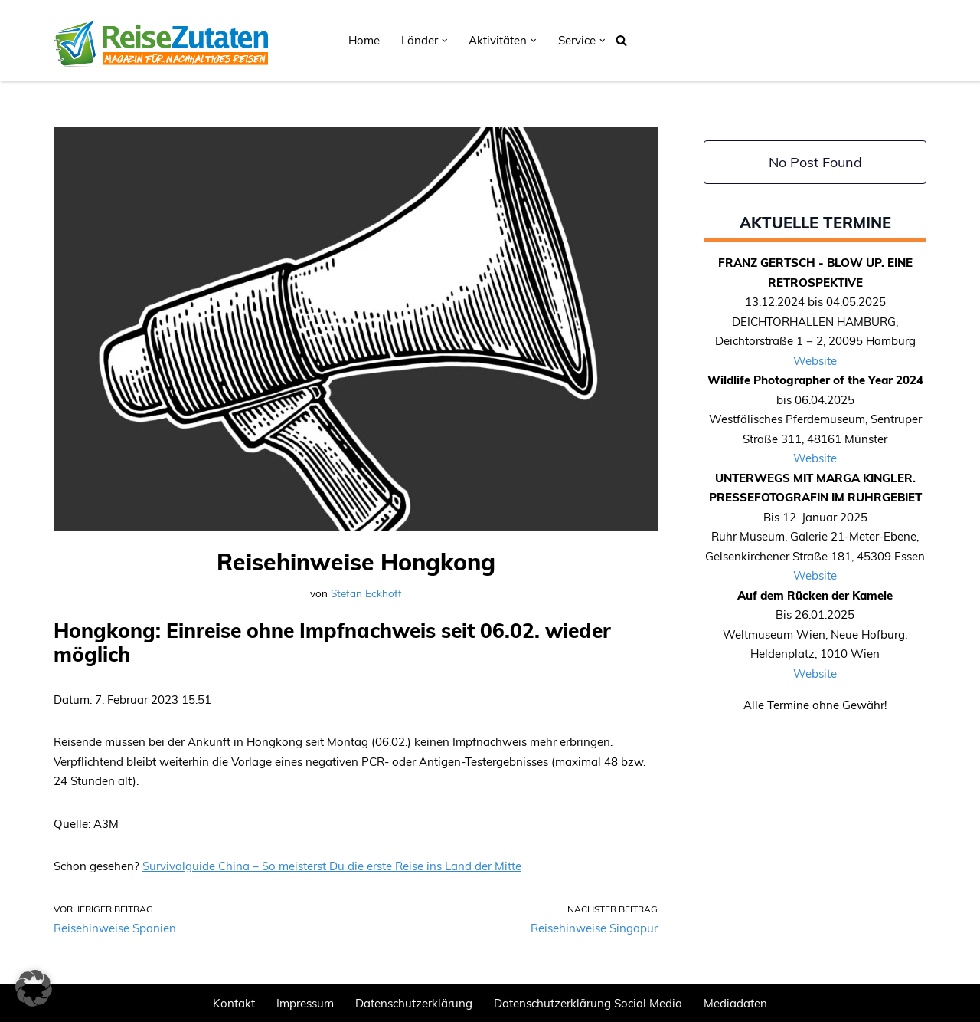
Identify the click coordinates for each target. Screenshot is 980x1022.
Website (815, 360)
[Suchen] (621, 40)
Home (364, 40)
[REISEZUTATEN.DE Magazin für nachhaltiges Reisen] (161, 40)
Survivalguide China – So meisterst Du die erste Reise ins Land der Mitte (331, 866)
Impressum (305, 1003)
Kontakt (234, 1003)
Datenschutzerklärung (413, 1003)
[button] (445, 41)
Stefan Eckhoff (366, 593)
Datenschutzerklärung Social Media (588, 1003)
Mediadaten (735, 1003)
